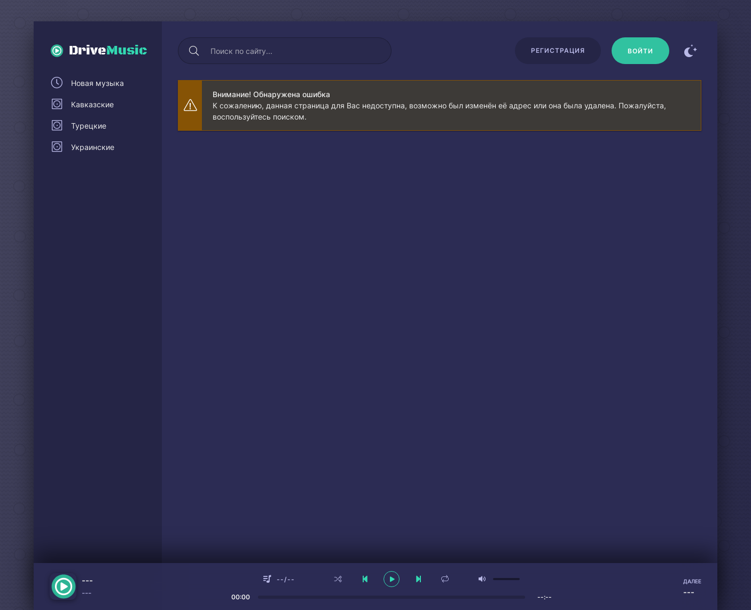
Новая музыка (97, 83)
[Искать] (194, 50)
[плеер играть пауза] (392, 579)
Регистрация (558, 50)
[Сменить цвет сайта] (690, 50)
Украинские (92, 147)
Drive (108, 50)
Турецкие (88, 125)
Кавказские (92, 104)
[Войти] (640, 50)
